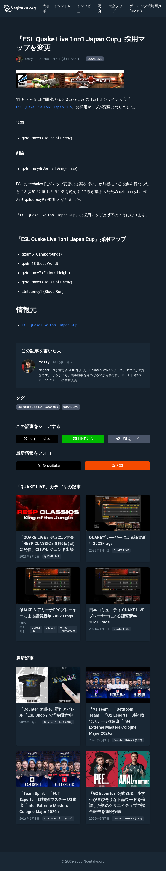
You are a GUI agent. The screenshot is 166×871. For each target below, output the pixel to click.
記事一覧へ (63, 362)
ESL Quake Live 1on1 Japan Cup (44, 107)
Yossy (44, 362)
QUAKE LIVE (95, 58)
